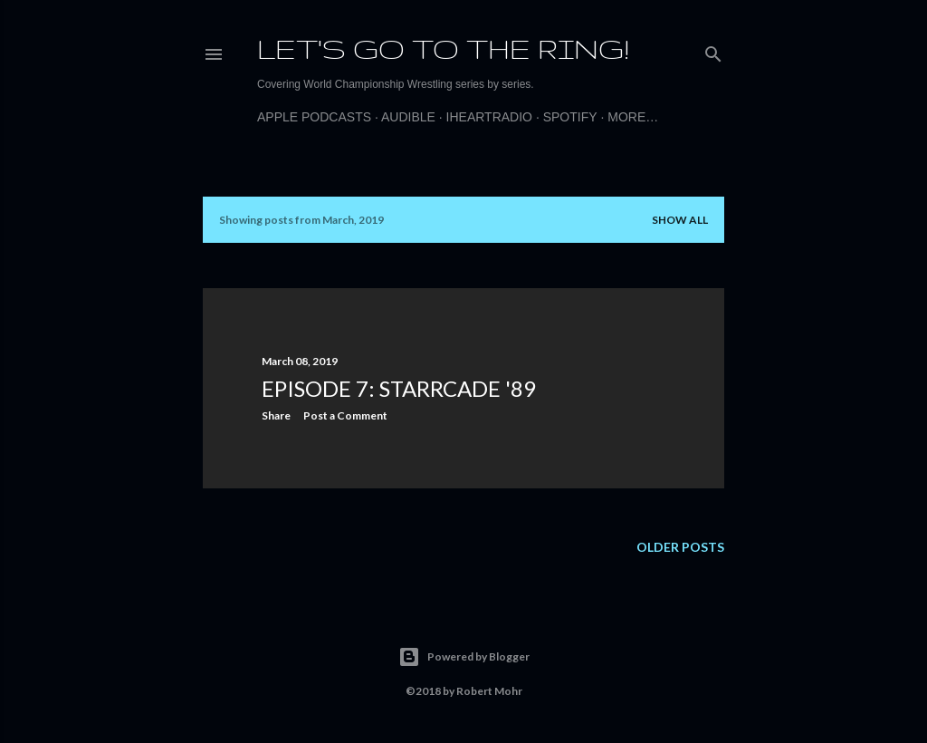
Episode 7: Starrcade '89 (399, 388)
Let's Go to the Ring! (443, 48)
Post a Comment (345, 415)
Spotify (570, 117)
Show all (680, 220)
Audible (408, 117)
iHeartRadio (489, 117)
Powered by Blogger (464, 657)
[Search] (713, 50)
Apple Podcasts (314, 117)
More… (632, 117)
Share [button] (276, 415)
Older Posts (680, 547)
